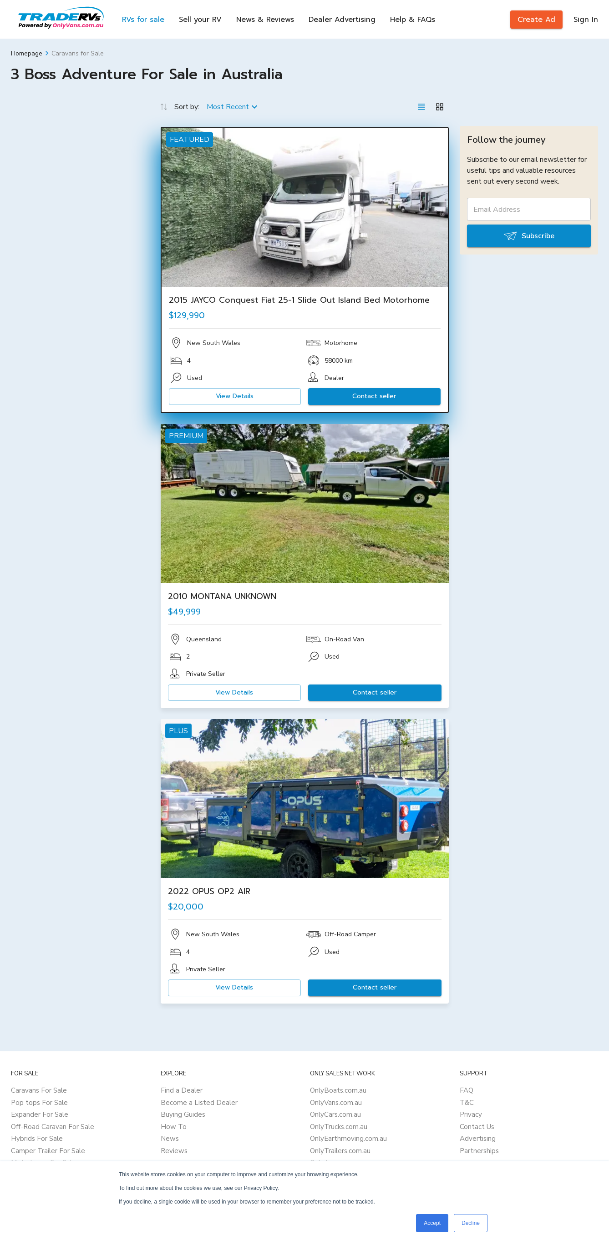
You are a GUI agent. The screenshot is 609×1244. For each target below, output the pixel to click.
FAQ (466, 1090)
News (170, 1138)
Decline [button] (471, 1223)
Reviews (174, 1150)
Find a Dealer (182, 1090)
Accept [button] (432, 1223)
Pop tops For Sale (39, 1102)
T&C (467, 1102)
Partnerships (479, 1150)
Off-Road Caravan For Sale (52, 1126)
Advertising (478, 1138)
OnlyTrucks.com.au (338, 1126)
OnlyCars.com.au (335, 1114)
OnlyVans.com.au (336, 1102)
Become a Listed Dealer (199, 1102)
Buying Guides (183, 1114)
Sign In (585, 19)
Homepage (26, 53)
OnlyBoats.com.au (338, 1090)
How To (174, 1126)
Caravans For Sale (39, 1090)
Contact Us (477, 1126)
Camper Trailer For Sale (48, 1150)
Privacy (471, 1114)
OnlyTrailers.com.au (340, 1150)
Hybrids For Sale (37, 1138)
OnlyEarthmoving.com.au (348, 1138)
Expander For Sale (39, 1114)
